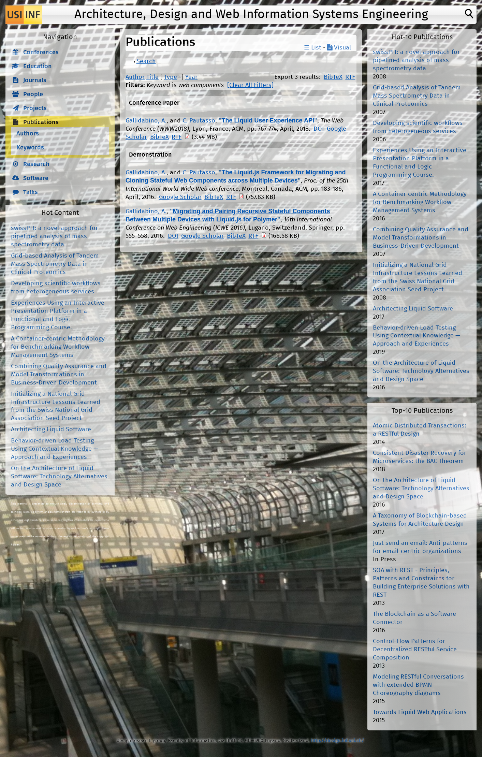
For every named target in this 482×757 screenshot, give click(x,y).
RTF (350, 77)
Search (146, 61)
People (33, 94)
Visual (339, 48)
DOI (318, 129)
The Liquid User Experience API (268, 120)
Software (35, 178)
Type (170, 77)
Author (135, 77)
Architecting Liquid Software (51, 429)
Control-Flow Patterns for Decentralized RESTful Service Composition (415, 649)
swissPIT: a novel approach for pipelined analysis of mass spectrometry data (54, 236)
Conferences (41, 52)
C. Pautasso (198, 121)
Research (36, 164)
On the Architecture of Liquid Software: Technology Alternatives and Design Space (59, 476)
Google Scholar (180, 197)
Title (152, 77)
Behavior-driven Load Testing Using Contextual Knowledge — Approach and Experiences (54, 449)
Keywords (30, 148)
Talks (30, 192)
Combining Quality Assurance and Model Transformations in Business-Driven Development (58, 374)
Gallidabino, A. (146, 121)
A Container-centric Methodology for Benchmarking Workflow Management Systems (58, 347)
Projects (35, 108)
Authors (27, 134)
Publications (41, 122)
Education (37, 66)
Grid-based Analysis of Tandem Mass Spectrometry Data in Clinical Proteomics (55, 264)
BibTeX (333, 77)
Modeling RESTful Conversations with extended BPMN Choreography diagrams (418, 685)
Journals (34, 80)
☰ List (312, 48)
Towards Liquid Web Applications (420, 712)
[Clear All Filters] (250, 85)
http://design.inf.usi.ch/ (337, 740)
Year (191, 77)
